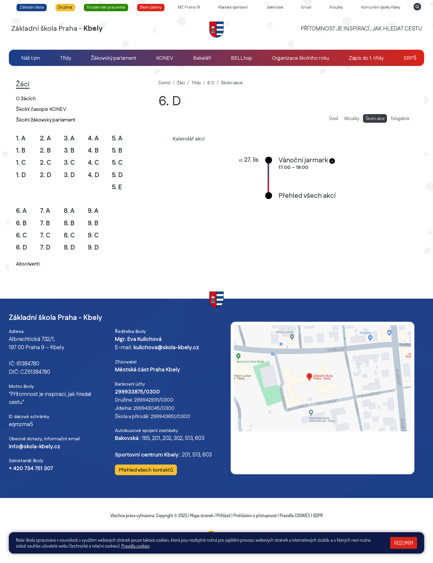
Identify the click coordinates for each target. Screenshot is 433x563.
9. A (93, 211)
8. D (69, 247)
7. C (45, 235)
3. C (69, 162)
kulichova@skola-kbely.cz (166, 348)
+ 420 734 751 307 (31, 469)
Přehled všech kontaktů (146, 470)
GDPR (318, 515)
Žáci (181, 83)
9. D (93, 247)
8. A (69, 211)
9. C (93, 235)
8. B (69, 223)
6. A (21, 211)
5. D (117, 175)
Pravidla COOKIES (295, 515)
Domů (164, 83)
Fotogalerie (400, 118)
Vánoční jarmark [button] (303, 160)
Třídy (196, 83)
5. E (117, 187)
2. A (45, 138)
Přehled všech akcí (307, 195)
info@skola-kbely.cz (34, 447)
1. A (20, 138)
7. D (45, 247)
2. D (45, 175)
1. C (21, 162)
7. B (45, 223)
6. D (21, 247)
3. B (69, 150)
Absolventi (28, 264)
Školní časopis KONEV (41, 109)
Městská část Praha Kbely (147, 370)
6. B (21, 223)
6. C (21, 235)
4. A (93, 138)
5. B (117, 150)
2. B (45, 150)
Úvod (333, 118)
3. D (69, 175)
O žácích (26, 98)
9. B (93, 223)
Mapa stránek (202, 515)
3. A (69, 138)
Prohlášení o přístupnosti (255, 515)
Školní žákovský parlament (46, 120)
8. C (69, 235)
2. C (45, 162)
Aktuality (351, 118)
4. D (93, 175)
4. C (93, 162)
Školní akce (231, 83)
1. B (20, 150)
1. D (21, 175)
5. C (117, 162)
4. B (93, 150)
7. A (45, 211)
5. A (117, 138)
